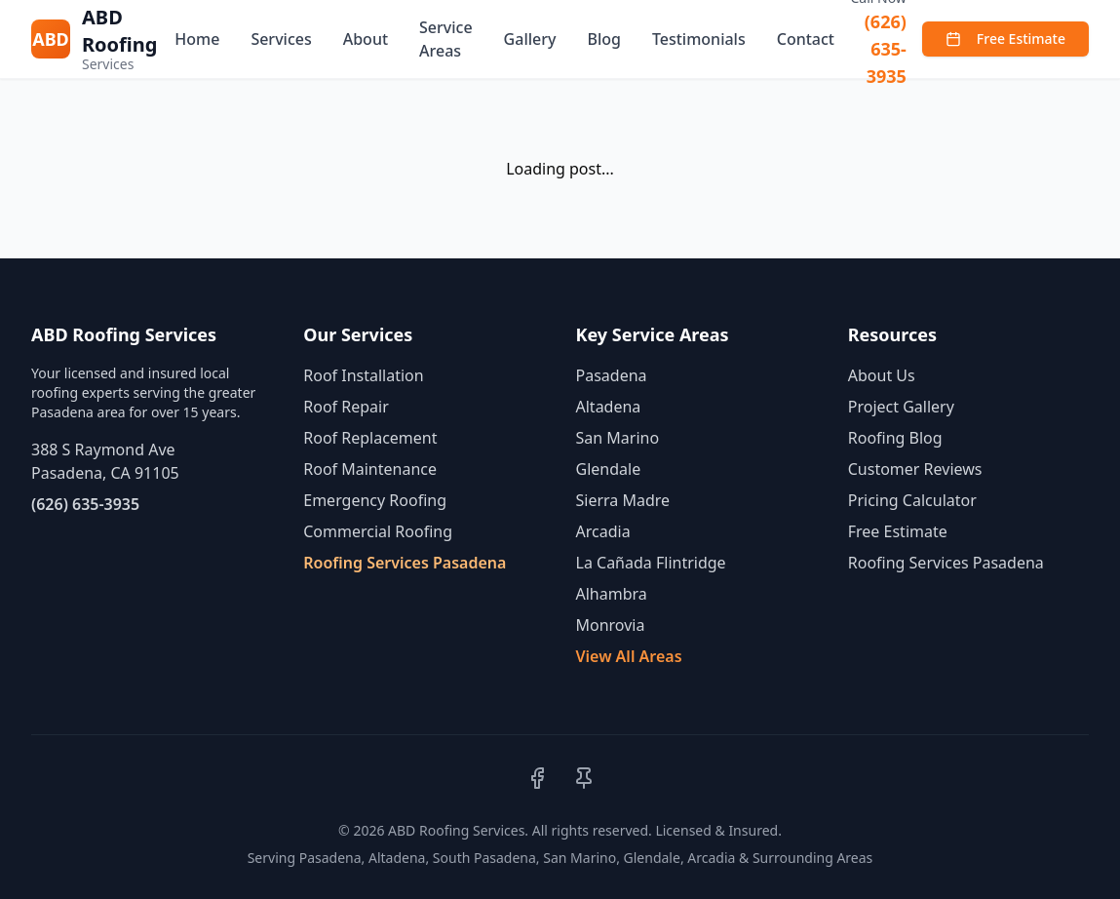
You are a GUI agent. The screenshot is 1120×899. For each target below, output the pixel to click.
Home (196, 39)
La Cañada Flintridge (651, 562)
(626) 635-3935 (886, 49)
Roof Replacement (370, 438)
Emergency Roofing (374, 500)
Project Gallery (901, 406)
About (365, 39)
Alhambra (611, 594)
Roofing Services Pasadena (404, 562)
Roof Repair (346, 406)
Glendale (608, 469)
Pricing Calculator (912, 500)
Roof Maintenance (370, 469)
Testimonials (699, 39)
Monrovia (610, 625)
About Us (881, 375)
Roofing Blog (895, 438)
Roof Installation (363, 375)
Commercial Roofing (377, 531)
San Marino (618, 438)
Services (281, 39)
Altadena (608, 406)
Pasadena (611, 375)
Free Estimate (1005, 38)
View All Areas (629, 656)
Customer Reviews (915, 469)
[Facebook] (537, 778)
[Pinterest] (584, 778)
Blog (603, 39)
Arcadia (603, 531)
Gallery (530, 39)
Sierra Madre (623, 500)
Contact (805, 39)
